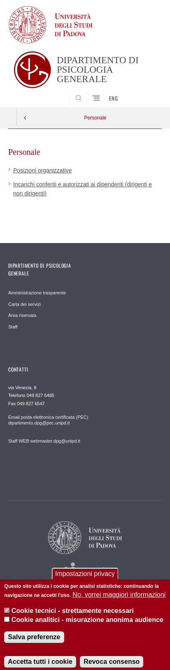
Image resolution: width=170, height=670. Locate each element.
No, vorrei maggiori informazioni (118, 602)
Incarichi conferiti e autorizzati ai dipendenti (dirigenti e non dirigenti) (82, 189)
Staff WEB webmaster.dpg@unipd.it (44, 440)
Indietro (25, 117)
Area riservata (22, 315)
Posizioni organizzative (42, 170)
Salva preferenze (34, 643)
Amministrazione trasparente (37, 292)
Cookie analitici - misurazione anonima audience (87, 627)
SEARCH (147, 92)
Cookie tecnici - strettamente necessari (73, 617)
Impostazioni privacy (85, 580)
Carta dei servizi (24, 304)
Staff (12, 326)
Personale (95, 118)
